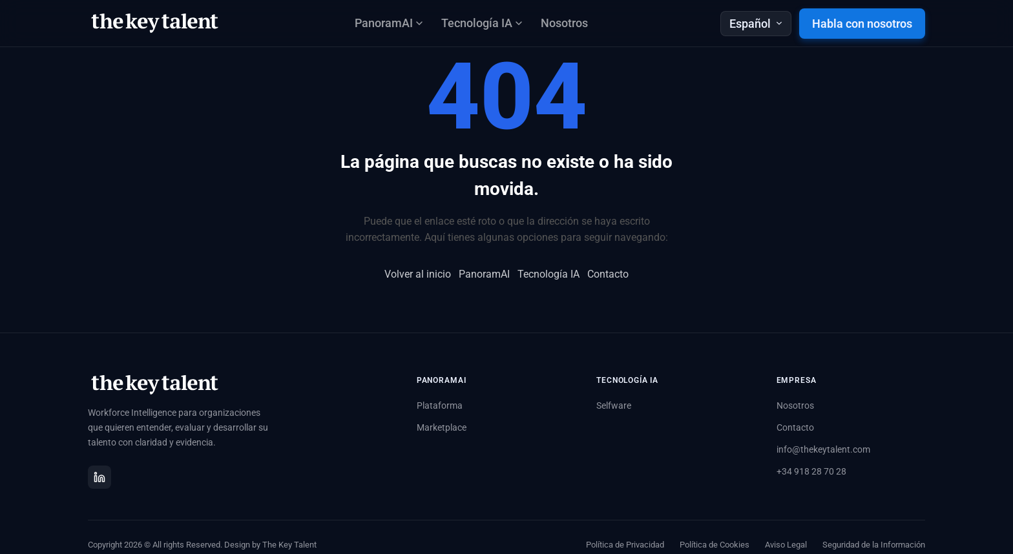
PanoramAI (484, 274)
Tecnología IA (548, 274)
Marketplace (441, 427)
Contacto (608, 274)
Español (755, 23)
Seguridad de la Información (873, 544)
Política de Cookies (714, 544)
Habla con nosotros (862, 23)
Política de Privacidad (625, 544)
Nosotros (564, 23)
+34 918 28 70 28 (811, 471)
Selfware (613, 405)
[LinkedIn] (99, 477)
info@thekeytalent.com (823, 449)
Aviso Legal (786, 544)
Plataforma (440, 405)
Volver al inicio (417, 274)
